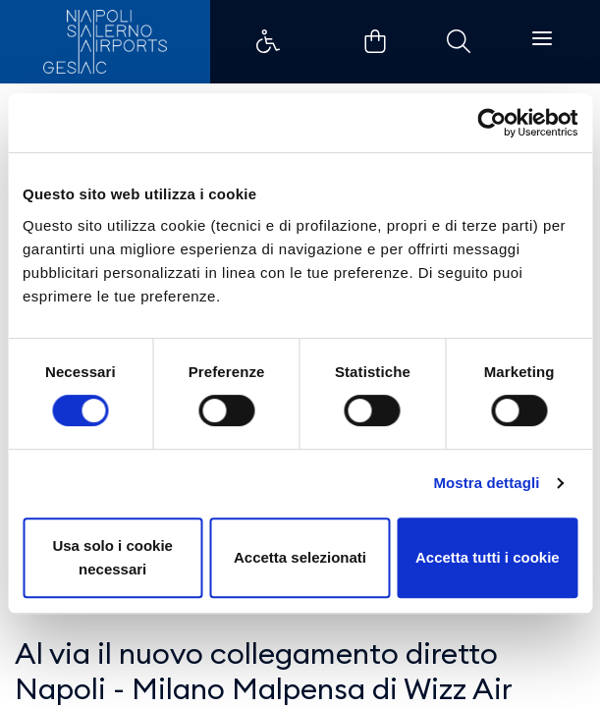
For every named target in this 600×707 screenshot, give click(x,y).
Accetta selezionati (300, 557)
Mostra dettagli (486, 482)
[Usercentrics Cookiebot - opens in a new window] (491, 122)
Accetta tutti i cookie (487, 557)
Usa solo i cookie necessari (112, 557)
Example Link (268, 41)
